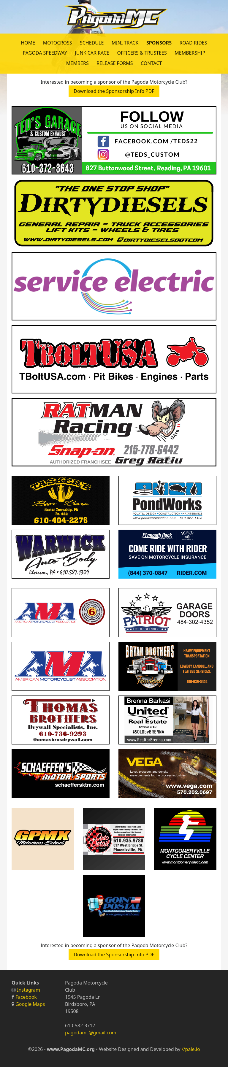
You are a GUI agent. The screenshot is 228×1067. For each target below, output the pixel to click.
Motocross (57, 42)
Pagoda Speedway (45, 53)
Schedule (92, 42)
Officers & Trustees (142, 53)
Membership (190, 53)
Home (28, 42)
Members (77, 63)
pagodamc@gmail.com (90, 1032)
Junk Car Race (92, 53)
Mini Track (125, 42)
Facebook (26, 997)
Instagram (28, 990)
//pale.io (191, 1049)
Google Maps (30, 1004)
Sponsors (159, 42)
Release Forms (114, 63)
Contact (151, 63)
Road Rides (193, 42)
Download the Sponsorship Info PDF (114, 91)
